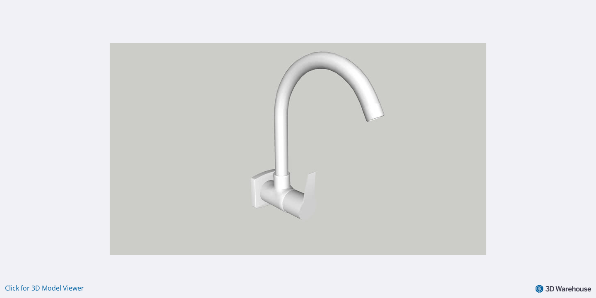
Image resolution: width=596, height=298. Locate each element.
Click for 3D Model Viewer (44, 288)
